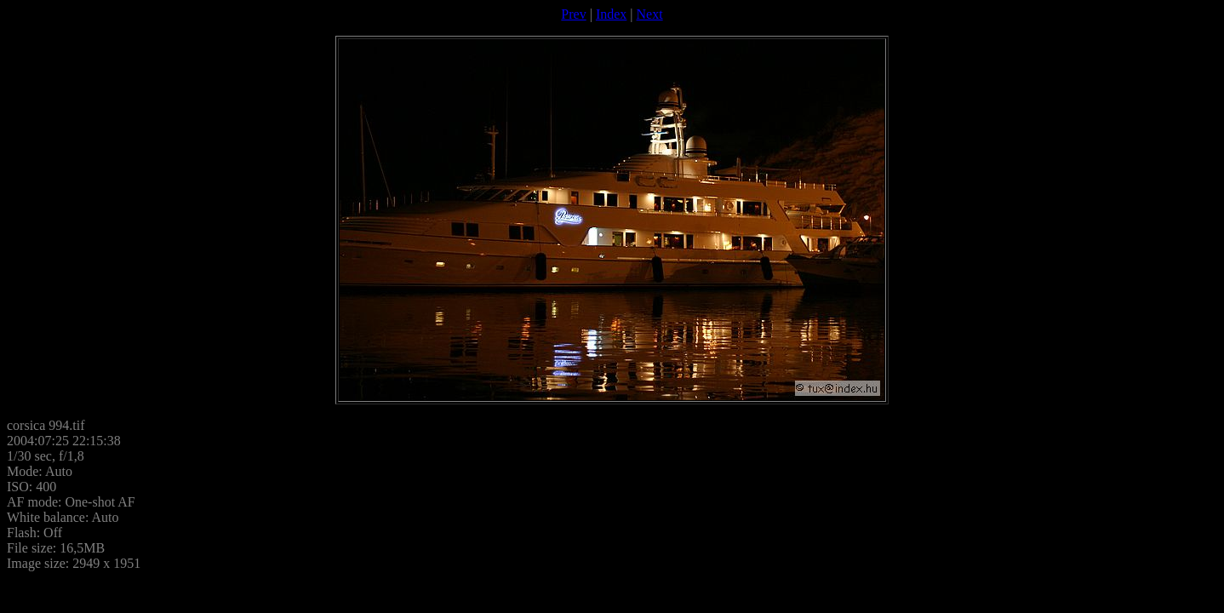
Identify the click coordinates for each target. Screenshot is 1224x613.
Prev (573, 14)
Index (611, 14)
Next (650, 14)
